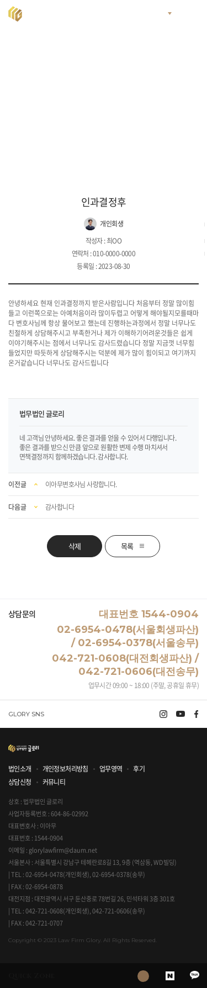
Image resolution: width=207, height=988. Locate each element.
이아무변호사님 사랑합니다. (81, 484)
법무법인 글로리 (58, 14)
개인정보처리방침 (65, 769)
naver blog (169, 975)
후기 (139, 769)
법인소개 (19, 769)
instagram (163, 714)
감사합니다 (59, 507)
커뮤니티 (54, 782)
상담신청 (19, 782)
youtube (180, 714)
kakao (194, 975)
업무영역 (111, 769)
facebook (196, 714)
